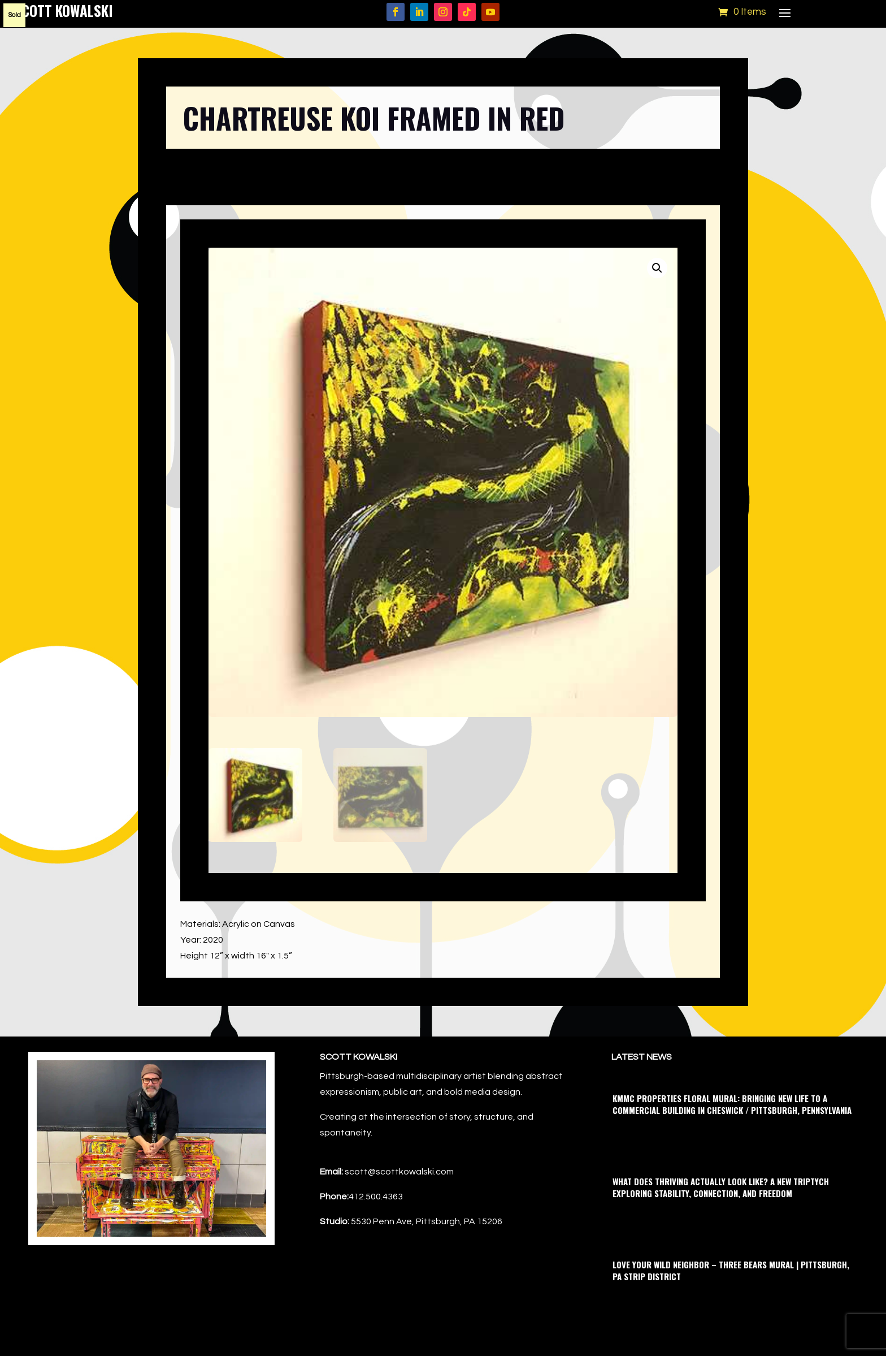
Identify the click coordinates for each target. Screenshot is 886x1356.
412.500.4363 (376, 1196)
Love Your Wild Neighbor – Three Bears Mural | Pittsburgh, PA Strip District (731, 1270)
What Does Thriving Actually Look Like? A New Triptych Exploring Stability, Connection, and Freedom (721, 1187)
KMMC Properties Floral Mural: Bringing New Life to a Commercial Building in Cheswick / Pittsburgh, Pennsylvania (732, 1104)
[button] (657, 268)
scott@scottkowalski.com (399, 1171)
